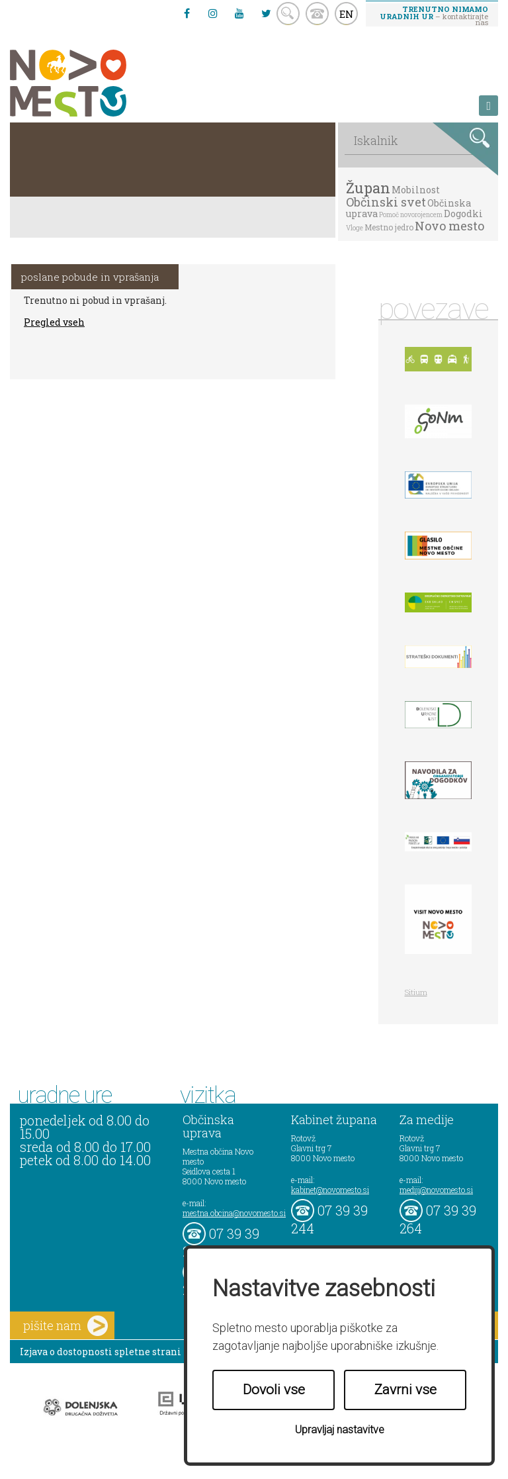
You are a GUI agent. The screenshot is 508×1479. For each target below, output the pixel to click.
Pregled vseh (54, 322)
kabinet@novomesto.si (330, 1189)
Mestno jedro (388, 227)
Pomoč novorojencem (411, 215)
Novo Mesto (99, 83)
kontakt (317, 13)
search (288, 13)
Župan (368, 187)
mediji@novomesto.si (436, 1189)
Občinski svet (386, 202)
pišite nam (65, 1325)
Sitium (416, 992)
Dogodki (463, 213)
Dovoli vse (274, 1390)
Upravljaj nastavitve (339, 1429)
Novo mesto (449, 226)
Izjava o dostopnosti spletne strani (100, 1351)
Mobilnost (416, 189)
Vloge (354, 228)
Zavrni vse (405, 1390)
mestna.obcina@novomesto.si (234, 1213)
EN (346, 14)
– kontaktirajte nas (434, 15)
